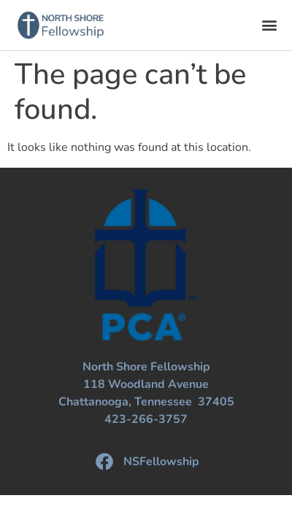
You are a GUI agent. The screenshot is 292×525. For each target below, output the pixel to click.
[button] (269, 25)
